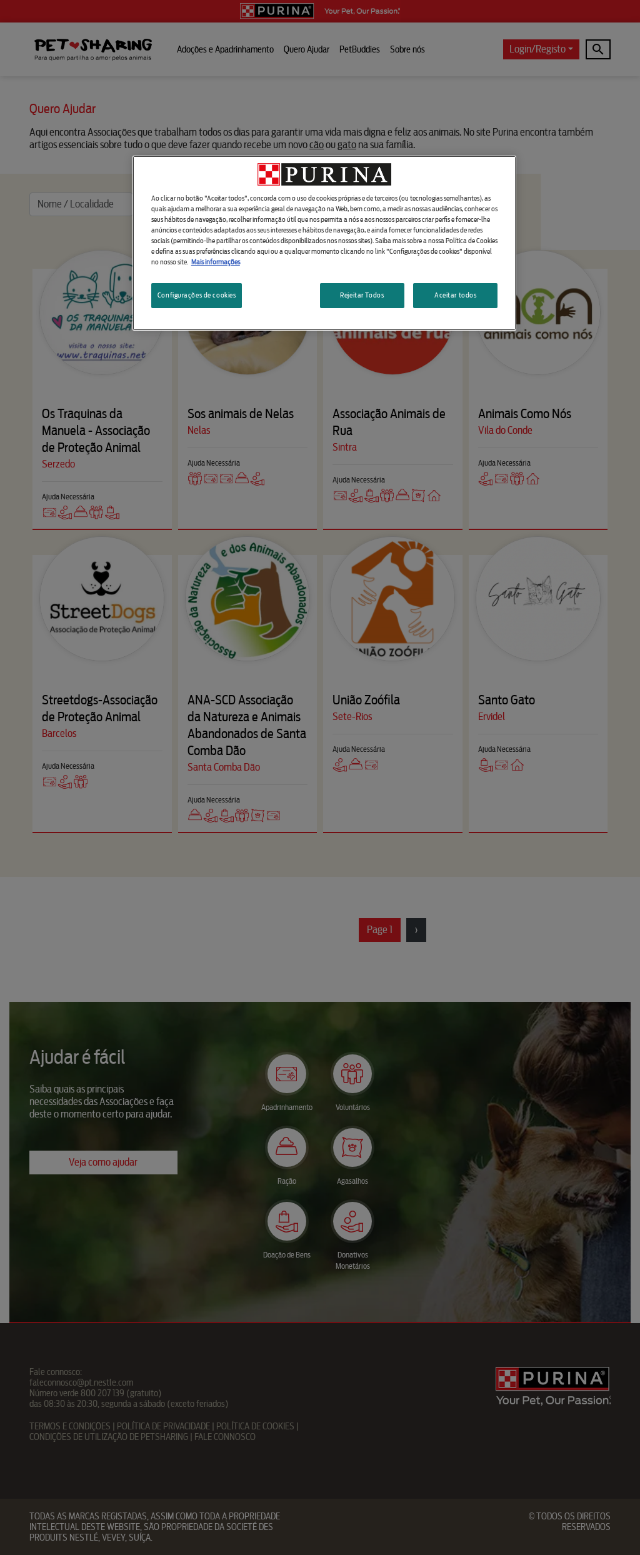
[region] (324, 243)
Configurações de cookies (197, 295)
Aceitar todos (455, 295)
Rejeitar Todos (362, 295)
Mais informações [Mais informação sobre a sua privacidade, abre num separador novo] (215, 262)
